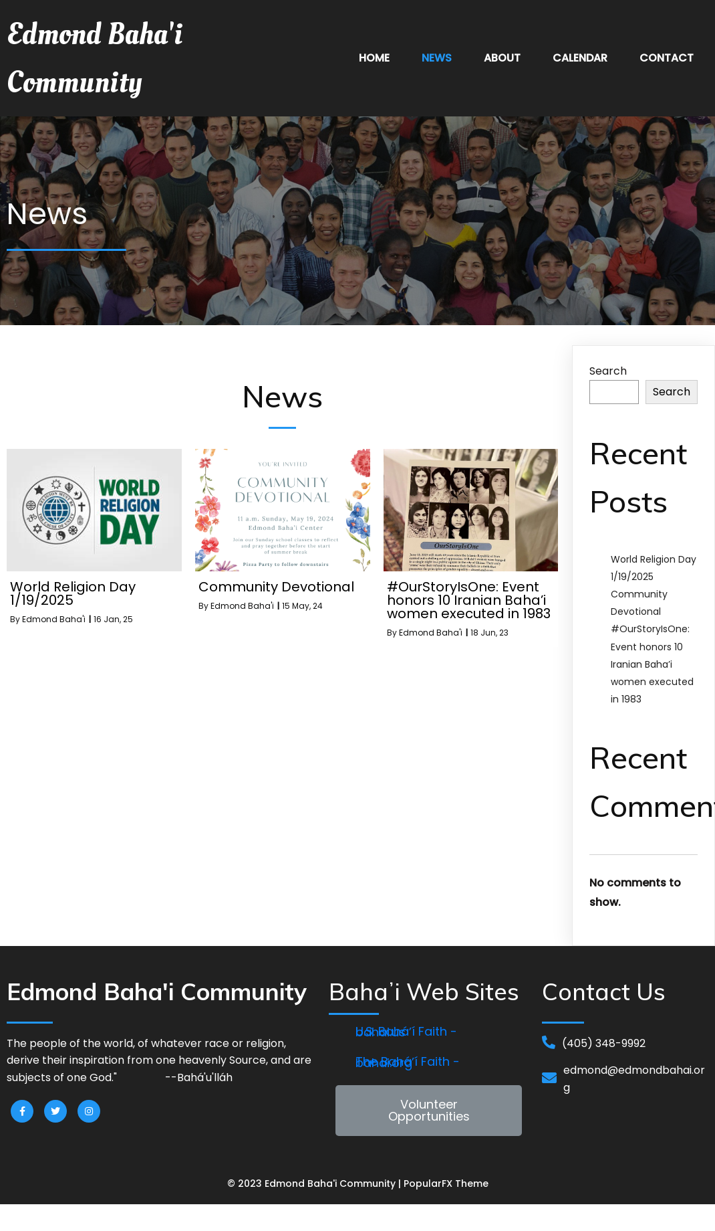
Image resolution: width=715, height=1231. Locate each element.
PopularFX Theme (446, 1183)
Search (608, 371)
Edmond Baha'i (54, 619)
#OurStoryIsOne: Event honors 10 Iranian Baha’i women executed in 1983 (652, 664)
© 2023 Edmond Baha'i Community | (315, 1183)
